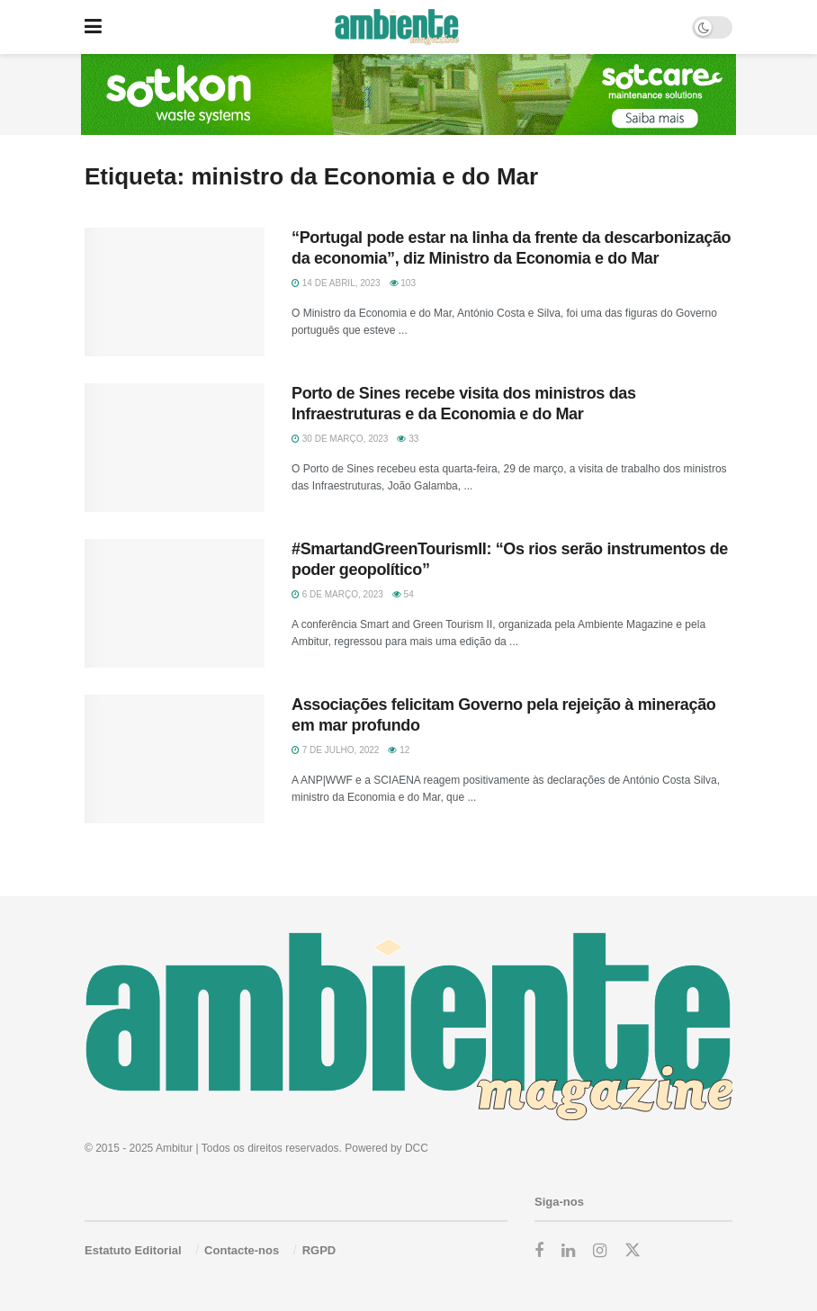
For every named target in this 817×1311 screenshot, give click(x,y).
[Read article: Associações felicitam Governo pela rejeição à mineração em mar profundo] (175, 759)
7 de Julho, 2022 (335, 750)
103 (403, 283)
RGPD (319, 1250)
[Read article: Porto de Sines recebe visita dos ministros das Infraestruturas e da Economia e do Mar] (175, 447)
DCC (416, 1148)
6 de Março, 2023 (337, 594)
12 (398, 750)
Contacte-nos (241, 1250)
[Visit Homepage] (396, 27)
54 (403, 594)
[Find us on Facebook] (538, 1251)
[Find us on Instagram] (599, 1251)
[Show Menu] (93, 27)
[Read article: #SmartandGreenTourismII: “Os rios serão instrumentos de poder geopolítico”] (175, 603)
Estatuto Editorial (133, 1250)
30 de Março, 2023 (340, 439)
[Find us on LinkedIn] (568, 1251)
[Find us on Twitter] (632, 1251)
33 (407, 439)
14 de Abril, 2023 (336, 283)
